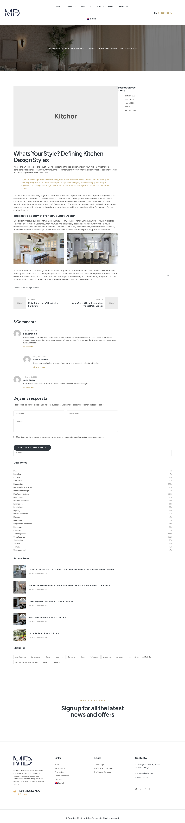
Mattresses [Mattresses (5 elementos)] (94, 657)
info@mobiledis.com (144, 773)
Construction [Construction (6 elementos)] (36, 657)
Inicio (57, 764)
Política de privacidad (103, 768)
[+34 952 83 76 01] (14, 791)
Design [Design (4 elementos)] (48, 657)
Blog (64, 48)
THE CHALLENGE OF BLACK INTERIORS (47, 617)
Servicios (61, 768)
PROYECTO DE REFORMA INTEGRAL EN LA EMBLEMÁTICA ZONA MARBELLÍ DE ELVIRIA (69, 585)
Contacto (59, 779)
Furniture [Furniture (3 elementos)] (71, 657)
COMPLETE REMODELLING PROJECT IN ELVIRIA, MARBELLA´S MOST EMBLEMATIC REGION (71, 569)
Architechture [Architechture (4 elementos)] (20, 657)
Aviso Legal (99, 764)
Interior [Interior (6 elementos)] (82, 657)
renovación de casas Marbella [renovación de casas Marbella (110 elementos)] (26, 662)
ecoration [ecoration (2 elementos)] (60, 657)
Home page (52, 48)
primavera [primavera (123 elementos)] (107, 657)
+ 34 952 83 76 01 (142, 777)
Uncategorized (78, 48)
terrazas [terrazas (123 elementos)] (46, 662)
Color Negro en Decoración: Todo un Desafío (51, 601)
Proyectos (59, 772)
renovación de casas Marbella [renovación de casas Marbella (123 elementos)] (139, 657)
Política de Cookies (102, 772)
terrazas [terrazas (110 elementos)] (57, 662)
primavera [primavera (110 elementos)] (119, 657)
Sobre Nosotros (62, 775)
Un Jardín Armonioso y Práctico (44, 633)
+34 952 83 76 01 (29, 790)
